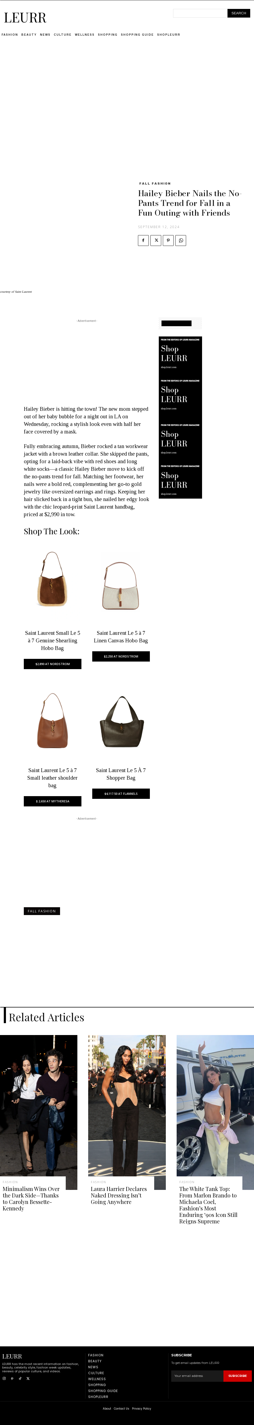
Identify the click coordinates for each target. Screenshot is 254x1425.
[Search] (238, 13)
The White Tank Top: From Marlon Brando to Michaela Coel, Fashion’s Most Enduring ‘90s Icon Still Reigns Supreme (207, 1199)
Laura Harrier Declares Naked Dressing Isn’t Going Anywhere (120, 1193)
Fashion (10, 1182)
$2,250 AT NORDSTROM (121, 656)
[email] (197, 1364)
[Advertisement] (127, 88)
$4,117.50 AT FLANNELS (121, 794)
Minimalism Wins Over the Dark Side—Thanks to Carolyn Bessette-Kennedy (31, 1193)
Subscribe (238, 1364)
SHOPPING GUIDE (176, 323)
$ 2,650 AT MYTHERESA (52, 801)
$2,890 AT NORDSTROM (52, 664)
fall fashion (155, 183)
